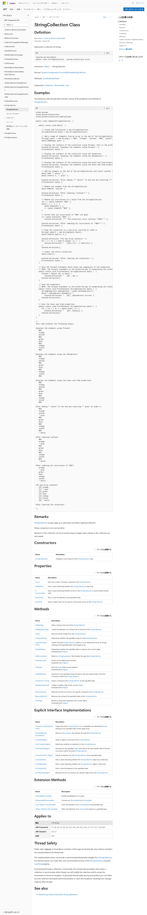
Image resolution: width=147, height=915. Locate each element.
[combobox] (16, 20)
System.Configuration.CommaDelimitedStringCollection (63, 72)
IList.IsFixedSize (40, 760)
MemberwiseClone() (42, 685)
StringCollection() (41, 559)
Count (37, 582)
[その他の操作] (111, 17)
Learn (37, 17)
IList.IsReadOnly (41, 764)
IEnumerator (67, 733)
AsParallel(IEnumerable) (43, 796)
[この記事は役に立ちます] (119, 60)
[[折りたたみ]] (28, 15)
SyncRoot (38, 602)
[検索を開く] (133, 3)
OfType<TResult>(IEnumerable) (46, 809)
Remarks (122, 27)
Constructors (124, 30)
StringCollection (40, 102)
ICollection (49, 85)
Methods (122, 36)
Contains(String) (41, 638)
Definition (123, 21)
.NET (43, 17)
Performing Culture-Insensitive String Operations (58, 894)
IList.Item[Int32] (41, 768)
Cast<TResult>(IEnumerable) (45, 805)
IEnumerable (59, 85)
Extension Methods (126, 42)
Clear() (37, 634)
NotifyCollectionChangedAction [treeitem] (16, 83)
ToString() (38, 700)
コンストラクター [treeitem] (12, 114)
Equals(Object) (40, 649)
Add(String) (39, 625)
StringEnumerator (65, 656)
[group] (73, 311)
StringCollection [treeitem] (12, 109)
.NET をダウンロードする (134, 9)
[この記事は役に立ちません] (122, 60)
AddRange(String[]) (42, 629)
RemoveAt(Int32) (41, 696)
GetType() (38, 667)
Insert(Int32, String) (42, 681)
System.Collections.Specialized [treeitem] (15, 30)
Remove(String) (40, 692)
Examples (122, 24)
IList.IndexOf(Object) (42, 748)
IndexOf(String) (40, 674)
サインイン (140, 3)
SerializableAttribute (51, 78)
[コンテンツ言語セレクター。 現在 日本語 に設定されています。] (7, 911)
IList (67, 85)
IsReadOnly (39, 586)
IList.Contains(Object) (42, 744)
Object (46, 66)
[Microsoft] (4, 3)
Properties (122, 33)
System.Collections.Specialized (54, 38)
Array (105, 726)
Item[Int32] (39, 597)
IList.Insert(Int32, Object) (44, 755)
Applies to (122, 45)
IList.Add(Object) (41, 740)
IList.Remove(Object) (42, 773)
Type (59, 667)
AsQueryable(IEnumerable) (44, 800)
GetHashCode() (40, 660)
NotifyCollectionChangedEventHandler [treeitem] (16, 95)
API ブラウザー (54, 17)
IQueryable (87, 800)
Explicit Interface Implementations (131, 39)
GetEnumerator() (41, 656)
